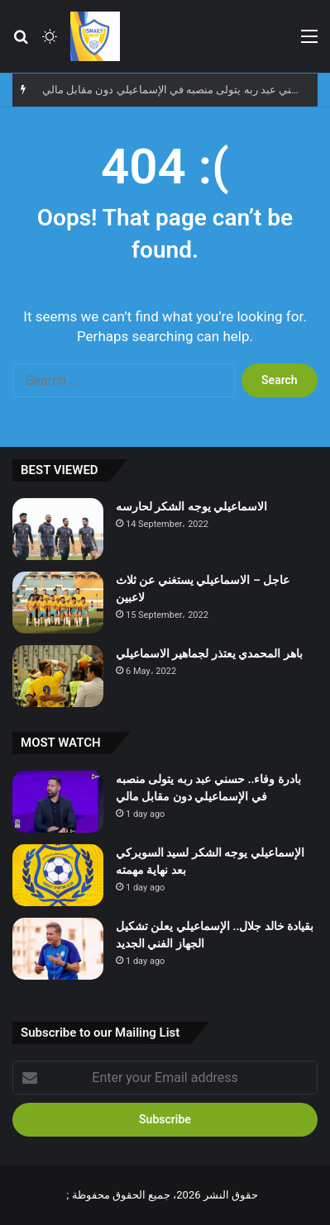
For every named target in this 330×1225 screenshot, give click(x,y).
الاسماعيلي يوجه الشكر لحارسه (191, 506)
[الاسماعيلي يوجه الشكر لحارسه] (57, 529)
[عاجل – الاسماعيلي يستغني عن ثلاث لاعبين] (57, 603)
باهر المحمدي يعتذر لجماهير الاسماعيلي (209, 653)
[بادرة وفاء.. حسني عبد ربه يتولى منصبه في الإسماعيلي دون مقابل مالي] (57, 802)
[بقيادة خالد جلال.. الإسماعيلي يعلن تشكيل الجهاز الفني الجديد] (57, 949)
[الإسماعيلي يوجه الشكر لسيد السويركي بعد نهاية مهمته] (57, 875)
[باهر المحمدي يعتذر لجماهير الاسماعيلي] (57, 676)
